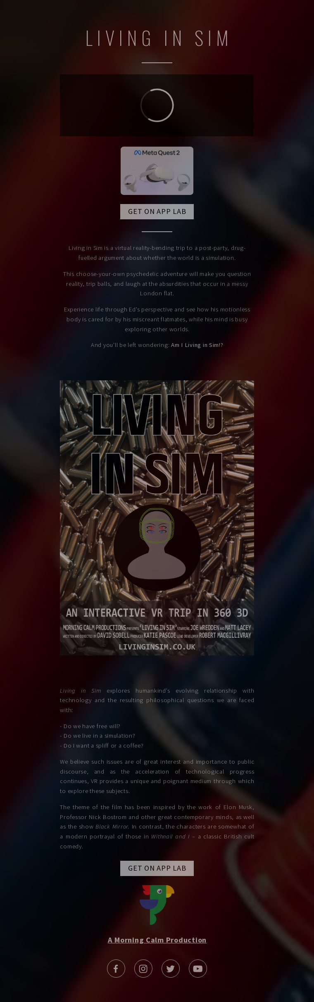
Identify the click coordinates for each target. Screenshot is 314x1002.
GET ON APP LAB (157, 211)
